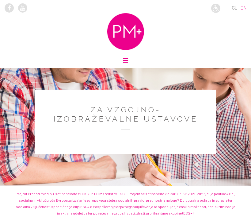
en (243, 7)
